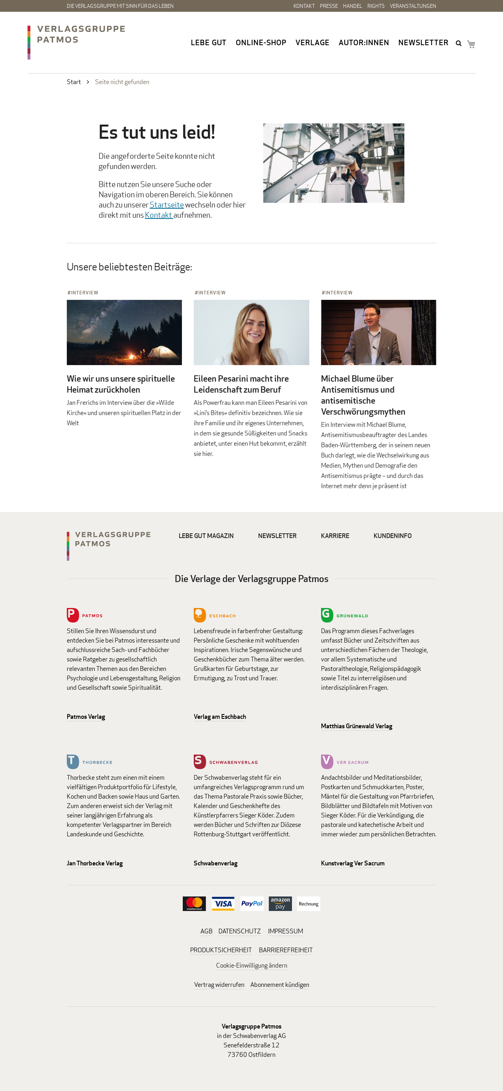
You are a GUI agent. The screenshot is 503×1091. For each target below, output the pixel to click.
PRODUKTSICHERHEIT (221, 950)
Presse (329, 5)
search (459, 43)
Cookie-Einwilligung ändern (251, 965)
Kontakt (304, 5)
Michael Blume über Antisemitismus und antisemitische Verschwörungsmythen (363, 395)
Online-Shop (261, 42)
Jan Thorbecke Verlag (95, 863)
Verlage (313, 42)
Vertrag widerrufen (219, 985)
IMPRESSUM (285, 931)
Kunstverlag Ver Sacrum (353, 863)
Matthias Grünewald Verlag (356, 726)
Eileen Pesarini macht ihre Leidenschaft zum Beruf (241, 384)
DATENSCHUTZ (239, 931)
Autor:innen (364, 42)
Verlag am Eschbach (220, 717)
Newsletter (423, 42)
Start (74, 82)
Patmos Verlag (86, 717)
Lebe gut (209, 42)
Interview (85, 292)
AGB (206, 931)
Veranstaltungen (413, 5)
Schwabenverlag (215, 863)
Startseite (167, 204)
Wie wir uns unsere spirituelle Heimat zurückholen (121, 384)
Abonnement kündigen (279, 985)
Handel (352, 5)
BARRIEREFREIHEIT (286, 950)
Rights (376, 5)
